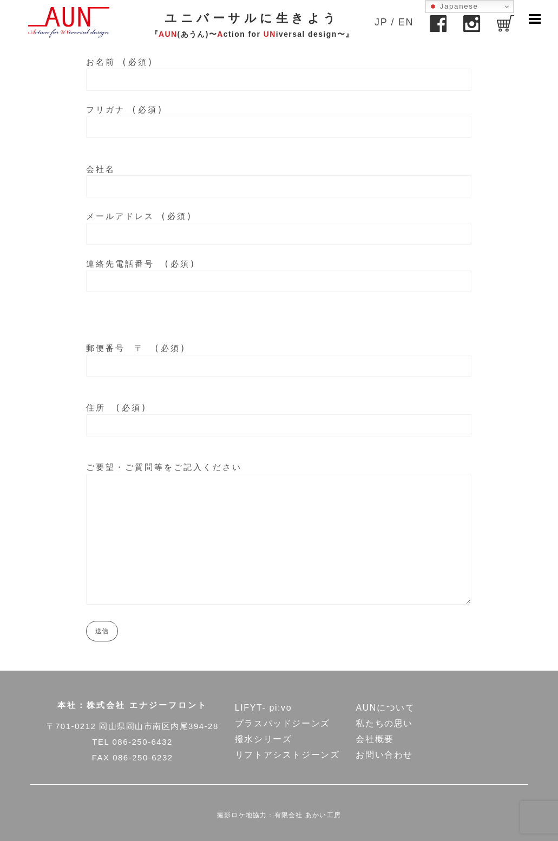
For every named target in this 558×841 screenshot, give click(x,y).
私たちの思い (384, 723)
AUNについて (385, 707)
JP (381, 22)
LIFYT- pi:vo (263, 707)
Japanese (453, 6)
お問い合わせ (384, 754)
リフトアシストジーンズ (287, 754)
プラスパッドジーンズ (282, 723)
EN (405, 22)
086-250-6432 (142, 741)
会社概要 (374, 739)
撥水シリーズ (263, 739)
